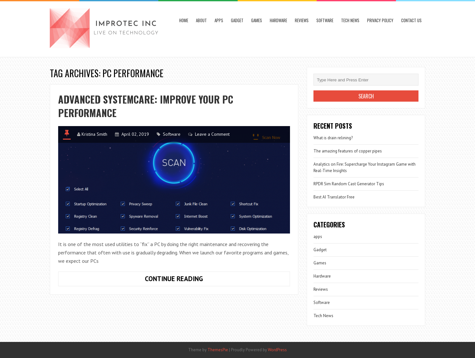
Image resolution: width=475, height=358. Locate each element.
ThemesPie (217, 350)
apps (219, 20)
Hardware (278, 20)
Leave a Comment (212, 134)
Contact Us (411, 20)
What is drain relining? (333, 138)
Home (183, 20)
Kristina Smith (94, 134)
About (201, 20)
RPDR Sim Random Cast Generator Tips (348, 184)
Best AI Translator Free (334, 197)
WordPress (277, 350)
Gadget (237, 20)
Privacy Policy (380, 20)
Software (324, 20)
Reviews (302, 20)
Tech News (350, 20)
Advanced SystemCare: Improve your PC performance (145, 106)
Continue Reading (195, 280)
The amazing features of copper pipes (347, 151)
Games (256, 20)
